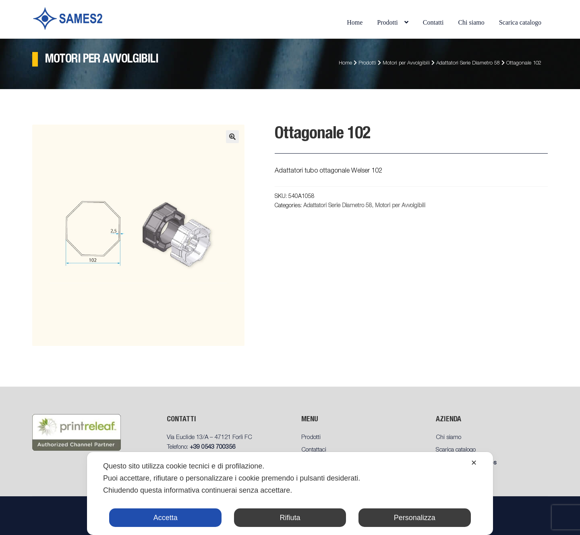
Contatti (433, 22)
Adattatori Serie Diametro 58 (468, 63)
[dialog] (290, 493)
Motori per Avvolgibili (406, 63)
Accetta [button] (165, 518)
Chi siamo (471, 22)
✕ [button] (474, 463)
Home (354, 22)
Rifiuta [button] (290, 518)
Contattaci (313, 450)
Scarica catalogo (520, 22)
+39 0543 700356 (212, 447)
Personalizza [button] (414, 518)
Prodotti (387, 22)
